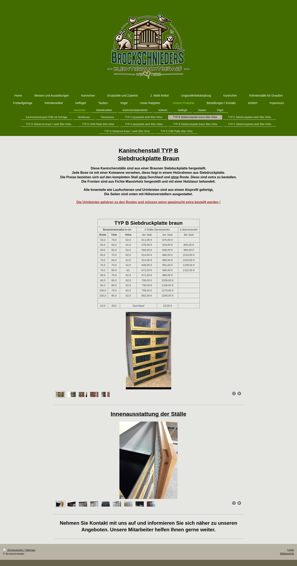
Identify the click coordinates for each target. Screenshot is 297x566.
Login (290, 549)
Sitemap (30, 550)
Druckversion (13, 550)
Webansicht (287, 553)
